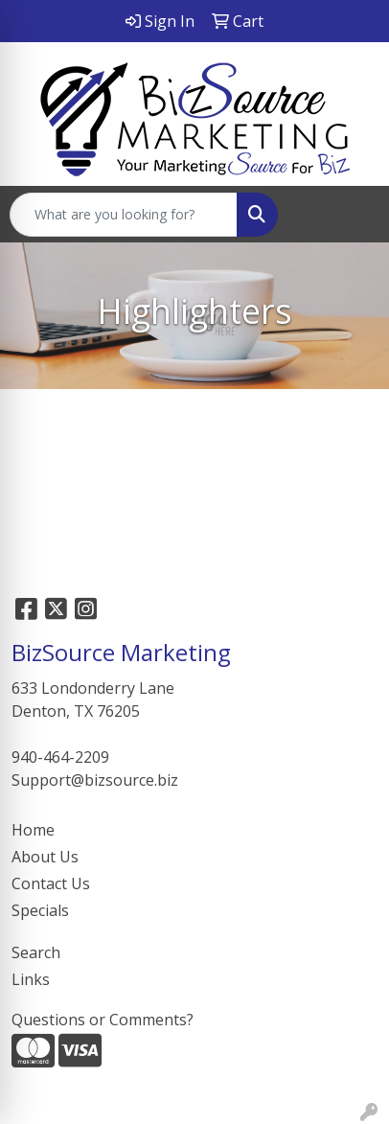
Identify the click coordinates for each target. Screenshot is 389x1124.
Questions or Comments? (102, 1019)
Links (30, 979)
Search (35, 952)
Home (33, 829)
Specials (40, 910)
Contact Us (50, 883)
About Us (45, 856)
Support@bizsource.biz (94, 780)
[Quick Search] (124, 215)
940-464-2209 (60, 757)
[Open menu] (351, 214)
